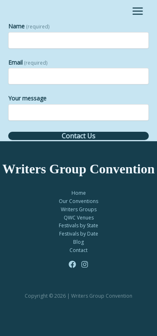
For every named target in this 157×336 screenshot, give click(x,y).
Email (28, 62)
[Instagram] (84, 264)
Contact (78, 250)
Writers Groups (79, 209)
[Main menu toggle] (138, 11)
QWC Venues (79, 217)
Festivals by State (78, 225)
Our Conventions (78, 201)
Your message (27, 98)
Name (29, 26)
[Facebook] (72, 264)
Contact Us (78, 136)
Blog (78, 241)
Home (79, 192)
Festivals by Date (78, 233)
